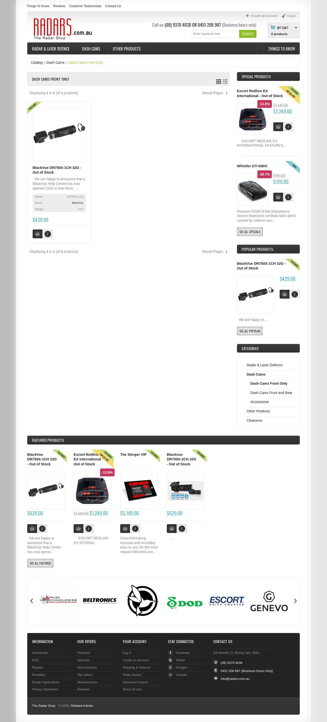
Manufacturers (87, 682)
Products (48, 440)
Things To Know (38, 6)
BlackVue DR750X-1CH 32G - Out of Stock (42, 459)
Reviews (59, 6)
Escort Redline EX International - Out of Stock (88, 459)
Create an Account (136, 660)
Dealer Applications (45, 682)
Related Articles (82, 706)
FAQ (35, 660)
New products (87, 667)
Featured (83, 653)
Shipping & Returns (136, 667)
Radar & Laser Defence (51, 49)
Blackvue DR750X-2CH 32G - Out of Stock (181, 459)
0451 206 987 (209, 25)
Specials (83, 660)
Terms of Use (132, 689)
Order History (132, 675)
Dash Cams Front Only (85, 62)
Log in (127, 653)
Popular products (257, 249)
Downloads (40, 653)
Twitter (180, 660)
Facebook (183, 653)
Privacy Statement (45, 689)
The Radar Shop (43, 706)
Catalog (37, 62)
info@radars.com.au (235, 679)
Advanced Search (135, 682)
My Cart (282, 27)
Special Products (256, 76)
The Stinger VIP (133, 454)
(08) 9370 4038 (178, 25)
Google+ (182, 667)
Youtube (181, 675)
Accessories (259, 402)
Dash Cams (92, 49)
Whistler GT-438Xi (252, 166)
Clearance (254, 420)
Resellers (38, 675)
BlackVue (77, 202)
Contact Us (113, 6)
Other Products (127, 49)
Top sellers (84, 675)
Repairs (37, 667)
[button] (247, 34)
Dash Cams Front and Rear (271, 393)
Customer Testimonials (85, 6)
